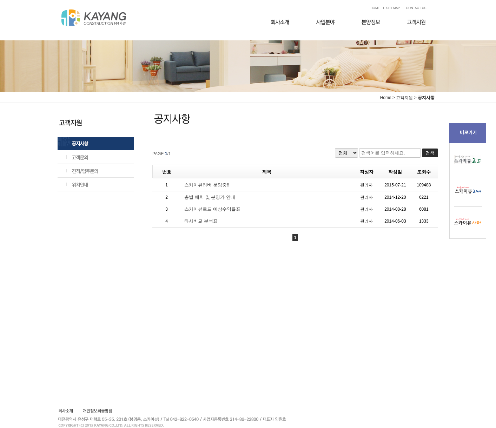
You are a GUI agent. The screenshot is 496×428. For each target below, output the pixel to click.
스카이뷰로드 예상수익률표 (212, 209)
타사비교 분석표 (201, 221)
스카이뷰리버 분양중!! (206, 184)
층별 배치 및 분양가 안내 (209, 197)
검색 (430, 153)
